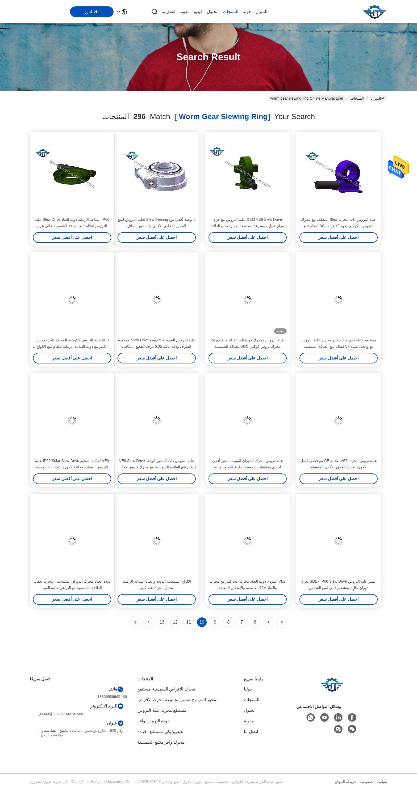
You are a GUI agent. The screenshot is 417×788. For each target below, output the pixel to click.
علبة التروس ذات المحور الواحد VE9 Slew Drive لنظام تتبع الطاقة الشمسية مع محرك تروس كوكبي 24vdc (156, 467)
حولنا (247, 11)
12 (175, 622)
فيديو (198, 11)
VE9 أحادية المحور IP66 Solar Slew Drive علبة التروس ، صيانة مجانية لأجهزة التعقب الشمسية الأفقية (72, 467)
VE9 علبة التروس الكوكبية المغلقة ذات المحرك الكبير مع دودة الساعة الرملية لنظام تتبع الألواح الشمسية (72, 346)
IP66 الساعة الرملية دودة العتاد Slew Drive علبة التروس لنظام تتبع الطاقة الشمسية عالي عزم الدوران (72, 225)
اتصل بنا (168, 11)
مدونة (185, 11)
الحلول (213, 11)
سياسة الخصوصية (373, 781)
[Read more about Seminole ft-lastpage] (135, 622)
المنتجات (230, 11)
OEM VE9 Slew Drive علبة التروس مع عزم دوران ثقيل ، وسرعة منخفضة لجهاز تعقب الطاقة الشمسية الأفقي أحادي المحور (247, 225)
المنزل (261, 11)
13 (162, 622)
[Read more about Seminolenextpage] (148, 622)
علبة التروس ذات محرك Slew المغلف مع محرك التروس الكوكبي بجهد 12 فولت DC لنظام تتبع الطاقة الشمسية (338, 225)
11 (188, 622)
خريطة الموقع (346, 781)
